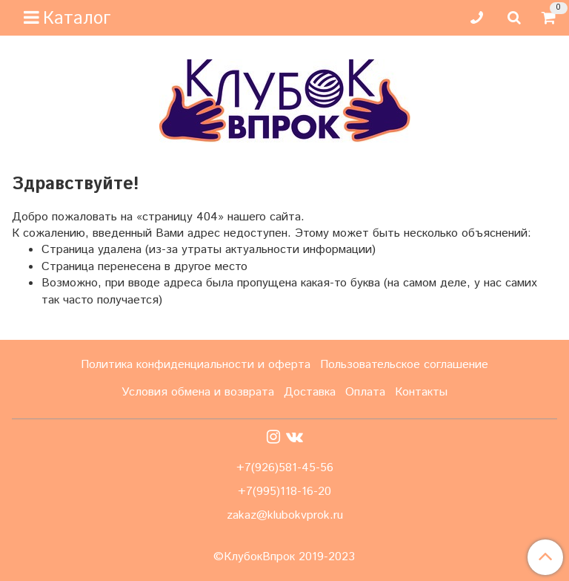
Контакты (421, 392)
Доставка (310, 392)
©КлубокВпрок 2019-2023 (284, 557)
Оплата (365, 392)
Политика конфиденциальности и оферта (195, 364)
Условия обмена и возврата (198, 392)
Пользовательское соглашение (404, 364)
